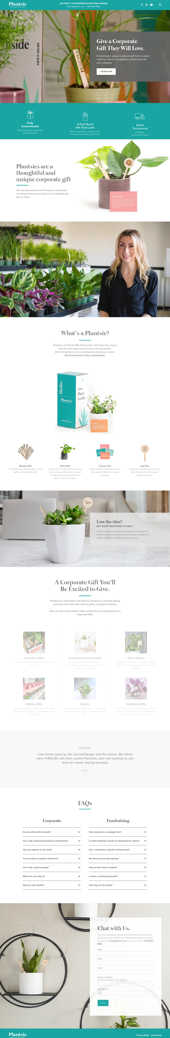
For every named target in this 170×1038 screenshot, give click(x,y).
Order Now (106, 71)
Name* (100, 951)
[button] (160, 3)
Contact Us (156, 1035)
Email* (100, 960)
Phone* (100, 969)
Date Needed (103, 990)
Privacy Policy (143, 1035)
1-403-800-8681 (93, 6)
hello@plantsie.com (75, 6)
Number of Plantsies (113, 980)
